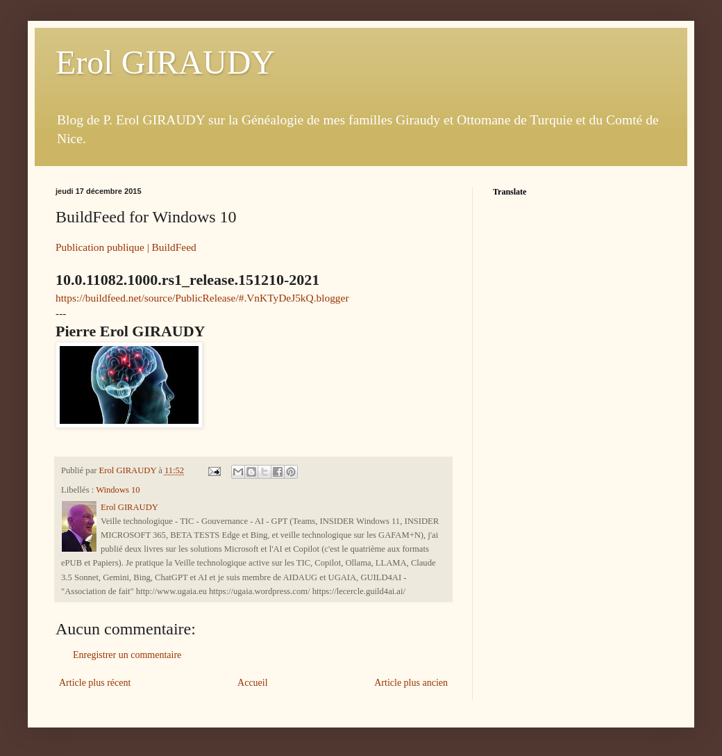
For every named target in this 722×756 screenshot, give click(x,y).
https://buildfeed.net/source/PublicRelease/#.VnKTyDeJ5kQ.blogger (202, 298)
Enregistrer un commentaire (127, 655)
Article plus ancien (411, 682)
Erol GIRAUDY (165, 62)
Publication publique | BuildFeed (126, 247)
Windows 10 (118, 490)
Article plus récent (95, 682)
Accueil (252, 682)
